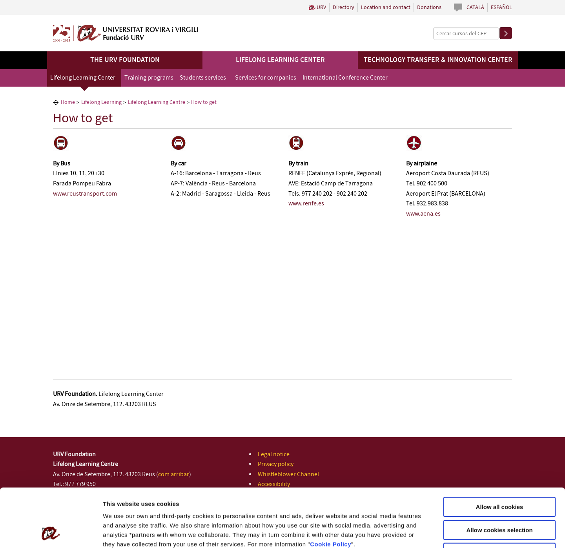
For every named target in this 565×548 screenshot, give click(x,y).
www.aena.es (423, 214)
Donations (429, 7)
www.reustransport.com (85, 194)
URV (321, 7)
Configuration (413, 532)
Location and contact (385, 7)
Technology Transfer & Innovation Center (438, 60)
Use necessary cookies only (499, 498)
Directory (343, 7)
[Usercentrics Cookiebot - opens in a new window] (50, 533)
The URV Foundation (125, 60)
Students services (203, 78)
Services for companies (265, 78)
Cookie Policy (330, 489)
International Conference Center (345, 78)
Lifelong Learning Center (280, 60)
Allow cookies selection (499, 475)
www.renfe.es (306, 204)
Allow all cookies (499, 452)
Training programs (148, 78)
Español (501, 7)
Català (475, 7)
